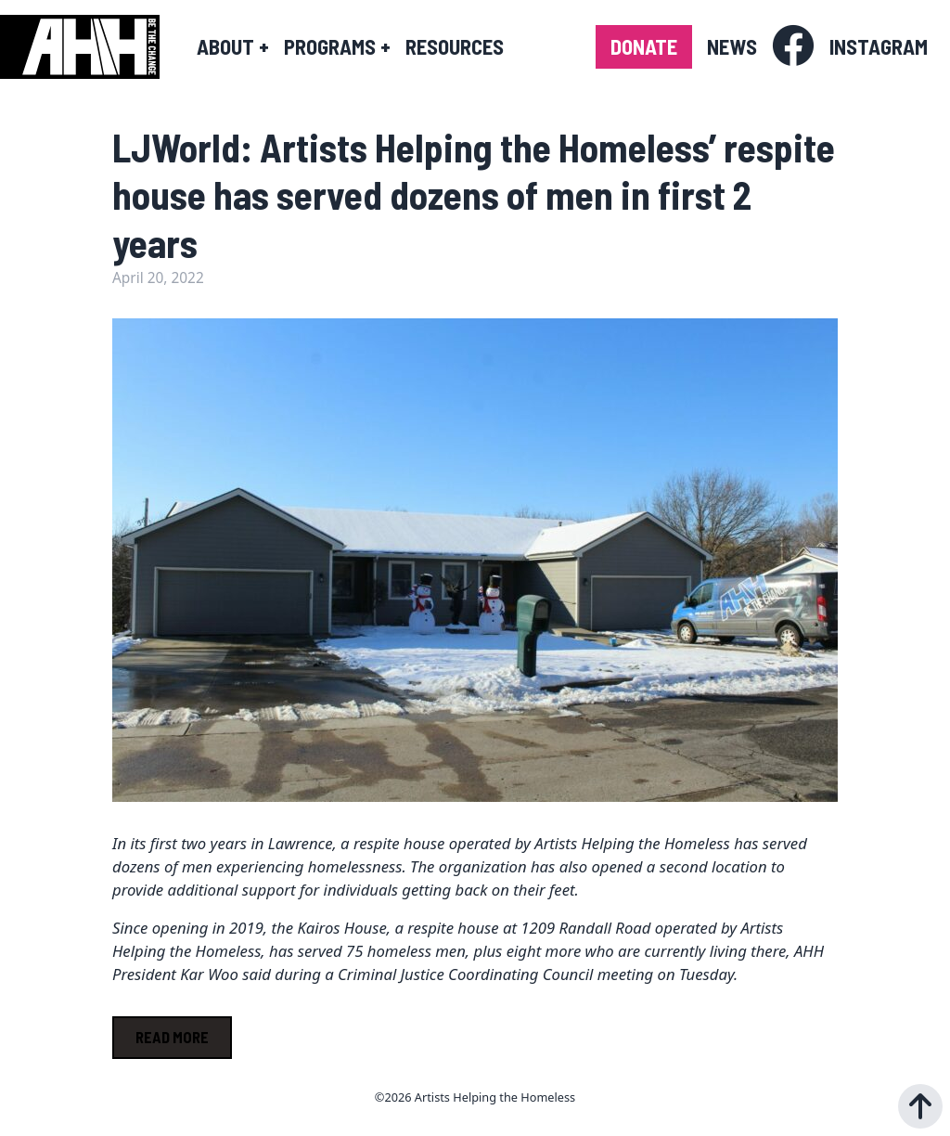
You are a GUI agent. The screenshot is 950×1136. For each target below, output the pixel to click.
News (732, 46)
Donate (643, 46)
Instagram (878, 46)
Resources (454, 46)
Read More (172, 1036)
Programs (337, 46)
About (233, 46)
